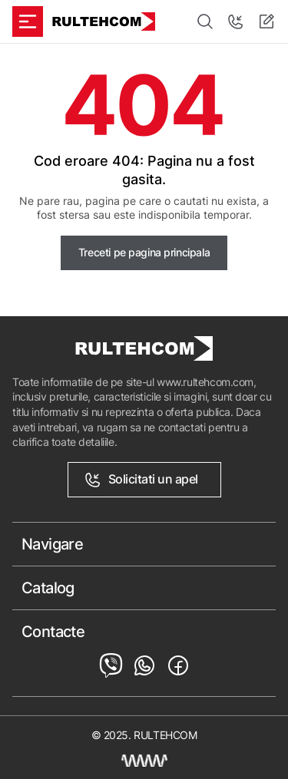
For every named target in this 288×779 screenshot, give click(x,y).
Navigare (52, 544)
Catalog (48, 588)
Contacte (53, 631)
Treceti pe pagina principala (144, 252)
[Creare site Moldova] (144, 760)
